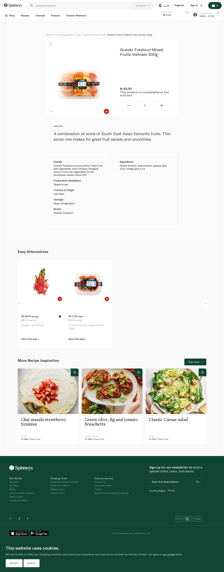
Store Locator (16, 496)
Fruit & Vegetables (63, 34)
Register (179, 5)
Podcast (55, 15)
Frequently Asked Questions (64, 481)
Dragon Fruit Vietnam (33, 325)
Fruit (78, 34)
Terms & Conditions (60, 485)
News (12, 489)
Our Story (14, 485)
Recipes (25, 15)
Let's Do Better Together (22, 493)
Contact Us (100, 481)
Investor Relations (76, 15)
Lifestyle (40, 15)
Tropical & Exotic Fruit (94, 34)
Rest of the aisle (30, 339)
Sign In (196, 5)
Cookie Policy (57, 493)
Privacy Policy (57, 489)
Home (49, 34)
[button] (19, 303)
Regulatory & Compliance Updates (111, 493)
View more (195, 362)
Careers (98, 489)
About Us (13, 481)
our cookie (169, 554)
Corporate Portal (102, 485)
